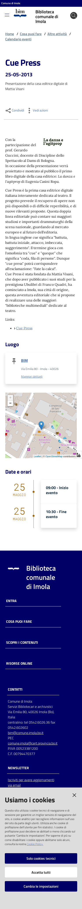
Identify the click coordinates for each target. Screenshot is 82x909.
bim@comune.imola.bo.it (26, 732)
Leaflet (37, 456)
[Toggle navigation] (7, 15)
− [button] (10, 403)
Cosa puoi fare (31, 33)
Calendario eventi (18, 39)
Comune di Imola (10, 3)
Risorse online (19, 663)
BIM (24, 360)
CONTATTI (15, 689)
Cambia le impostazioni (41, 886)
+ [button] (10, 397)
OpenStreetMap (54, 456)
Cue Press (24, 328)
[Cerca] (73, 15)
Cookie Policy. (35, 844)
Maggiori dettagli (31, 376)
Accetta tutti (41, 872)
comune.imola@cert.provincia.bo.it (33, 743)
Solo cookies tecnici (41, 858)
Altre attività (57, 33)
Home (9, 33)
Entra (11, 601)
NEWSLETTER (18, 768)
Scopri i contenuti (22, 642)
